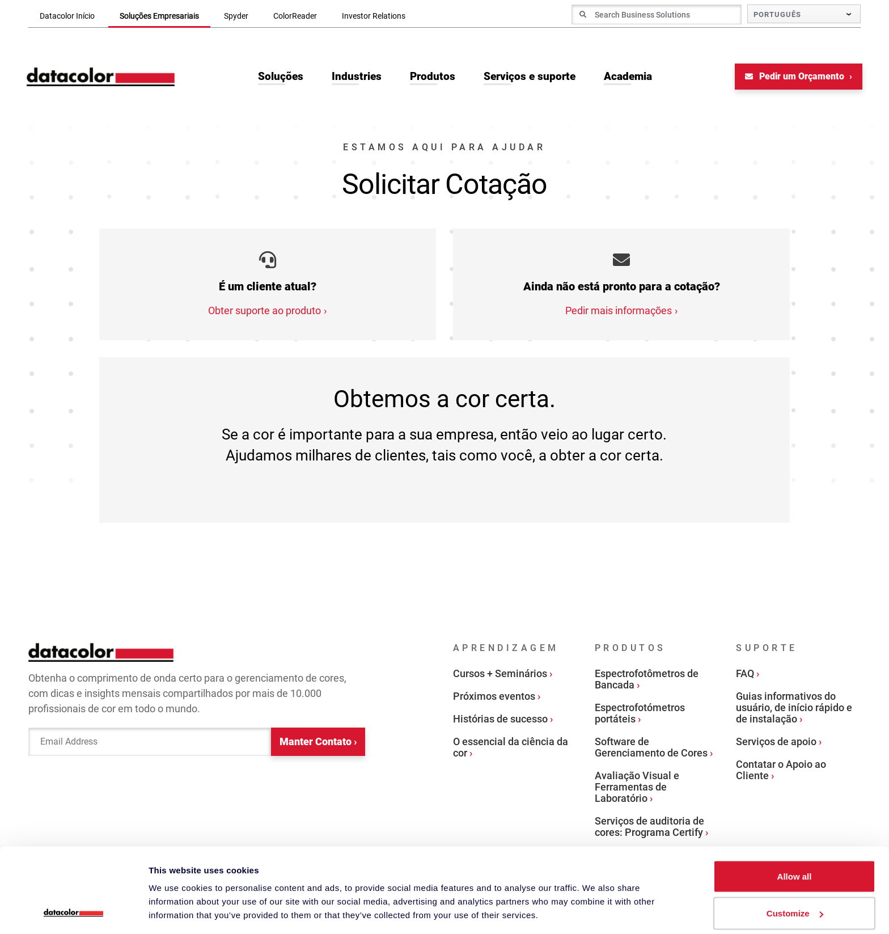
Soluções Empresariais (159, 15)
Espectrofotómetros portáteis (640, 714)
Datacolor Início (67, 15)
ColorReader (295, 15)
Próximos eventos (494, 697)
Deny (794, 903)
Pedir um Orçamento (794, 77)
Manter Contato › (318, 743)
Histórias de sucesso (500, 720)
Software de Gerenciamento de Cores (651, 748)
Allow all (794, 829)
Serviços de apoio (776, 743)
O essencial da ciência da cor (510, 748)
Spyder (236, 15)
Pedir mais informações (618, 312)
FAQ (745, 675)
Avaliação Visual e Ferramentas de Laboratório (637, 788)
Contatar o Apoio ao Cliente (781, 771)
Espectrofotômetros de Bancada (646, 680)
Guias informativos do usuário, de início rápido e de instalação (794, 708)
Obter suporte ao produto (264, 312)
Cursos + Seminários (500, 675)
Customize (795, 867)
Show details (175, 899)
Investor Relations (373, 15)
